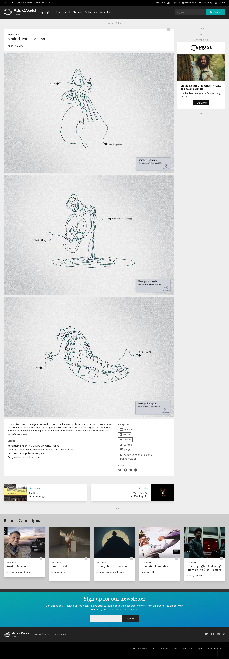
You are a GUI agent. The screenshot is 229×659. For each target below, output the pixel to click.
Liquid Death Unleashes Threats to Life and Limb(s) (201, 87)
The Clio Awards (24, 2)
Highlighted (46, 12)
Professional (63, 12)
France (125, 439)
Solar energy (37, 496)
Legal (199, 648)
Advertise (187, 648)
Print (125, 449)
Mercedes (13, 34)
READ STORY (201, 103)
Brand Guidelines (214, 648)
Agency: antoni (59, 572)
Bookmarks (189, 2)
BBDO (20, 45)
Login (160, 2)
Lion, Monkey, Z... (138, 496)
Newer (34, 488)
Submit (220, 2)
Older (143, 488)
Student (77, 12)
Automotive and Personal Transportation (136, 456)
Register (173, 2)
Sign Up (130, 618)
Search (215, 12)
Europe (126, 444)
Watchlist (105, 12)
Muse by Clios (43, 2)
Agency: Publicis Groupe (18, 572)
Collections (90, 12)
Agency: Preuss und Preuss (110, 572)
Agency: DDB (148, 572)
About (175, 648)
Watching (205, 2)
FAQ (154, 648)
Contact (164, 648)
